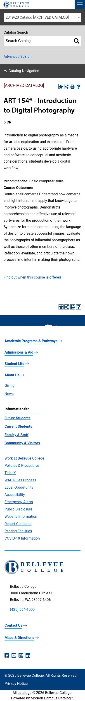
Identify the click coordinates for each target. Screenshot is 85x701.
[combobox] (42, 17)
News (9, 394)
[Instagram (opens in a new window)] (21, 655)
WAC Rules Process (20, 480)
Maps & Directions (19, 638)
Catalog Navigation (24, 71)
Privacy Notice (16, 683)
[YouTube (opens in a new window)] (14, 655)
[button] (80, 4)
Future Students (18, 418)
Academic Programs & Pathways (31, 341)
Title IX (10, 473)
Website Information (21, 516)
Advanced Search (18, 56)
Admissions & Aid (19, 352)
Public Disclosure (18, 509)
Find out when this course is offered (32, 277)
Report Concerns (18, 524)
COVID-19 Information (22, 538)
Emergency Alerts (19, 502)
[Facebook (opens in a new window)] (7, 655)
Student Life (14, 364)
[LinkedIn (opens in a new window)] (28, 655)
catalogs (24, 693)
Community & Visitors (22, 443)
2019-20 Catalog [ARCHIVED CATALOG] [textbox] (37, 17)
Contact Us (13, 625)
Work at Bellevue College (24, 458)
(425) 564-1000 (22, 609)
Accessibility (15, 494)
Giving (9, 385)
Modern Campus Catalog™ (52, 698)
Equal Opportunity (19, 487)
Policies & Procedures (22, 465)
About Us (12, 375)
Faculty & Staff (16, 435)
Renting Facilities (18, 531)
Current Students (18, 426)
